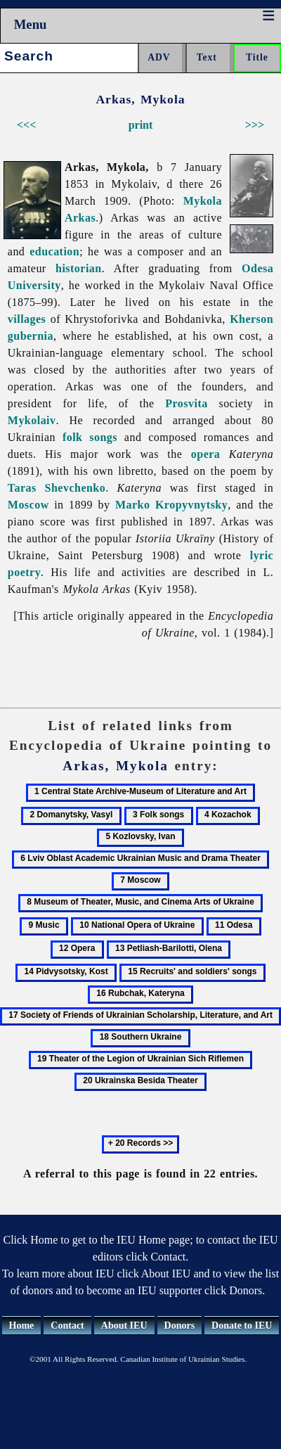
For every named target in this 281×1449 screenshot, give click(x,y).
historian (78, 268)
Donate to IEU (241, 1325)
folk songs (90, 437)
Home (21, 1325)
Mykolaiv (32, 420)
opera (206, 454)
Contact (67, 1325)
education (54, 251)
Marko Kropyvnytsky (171, 505)
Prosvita (186, 403)
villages (27, 319)
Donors (179, 1325)
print (141, 125)
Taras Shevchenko (56, 488)
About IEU (124, 1325)
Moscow (28, 505)
